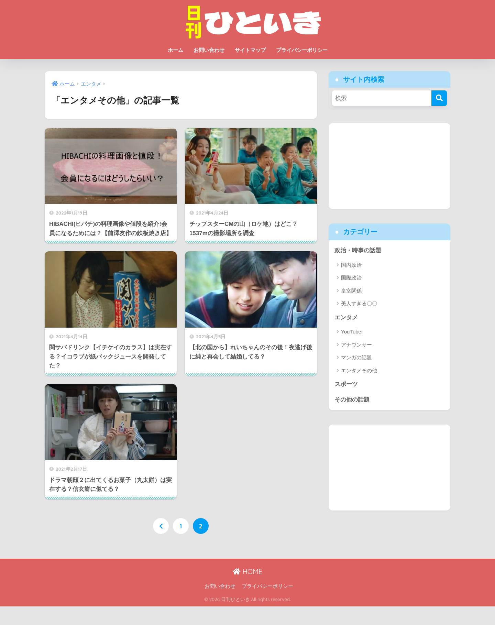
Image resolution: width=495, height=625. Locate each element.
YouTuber (352, 332)
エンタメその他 (359, 370)
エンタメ (346, 317)
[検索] (439, 98)
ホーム (175, 50)
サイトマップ (250, 50)
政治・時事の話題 (357, 250)
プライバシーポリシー (302, 50)
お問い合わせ (209, 50)
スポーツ (346, 384)
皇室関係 (351, 291)
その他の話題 (352, 399)
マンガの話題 (356, 357)
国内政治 (351, 265)
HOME (247, 571)
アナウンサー (356, 345)
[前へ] (161, 526)
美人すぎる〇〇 (359, 303)
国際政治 (351, 278)
